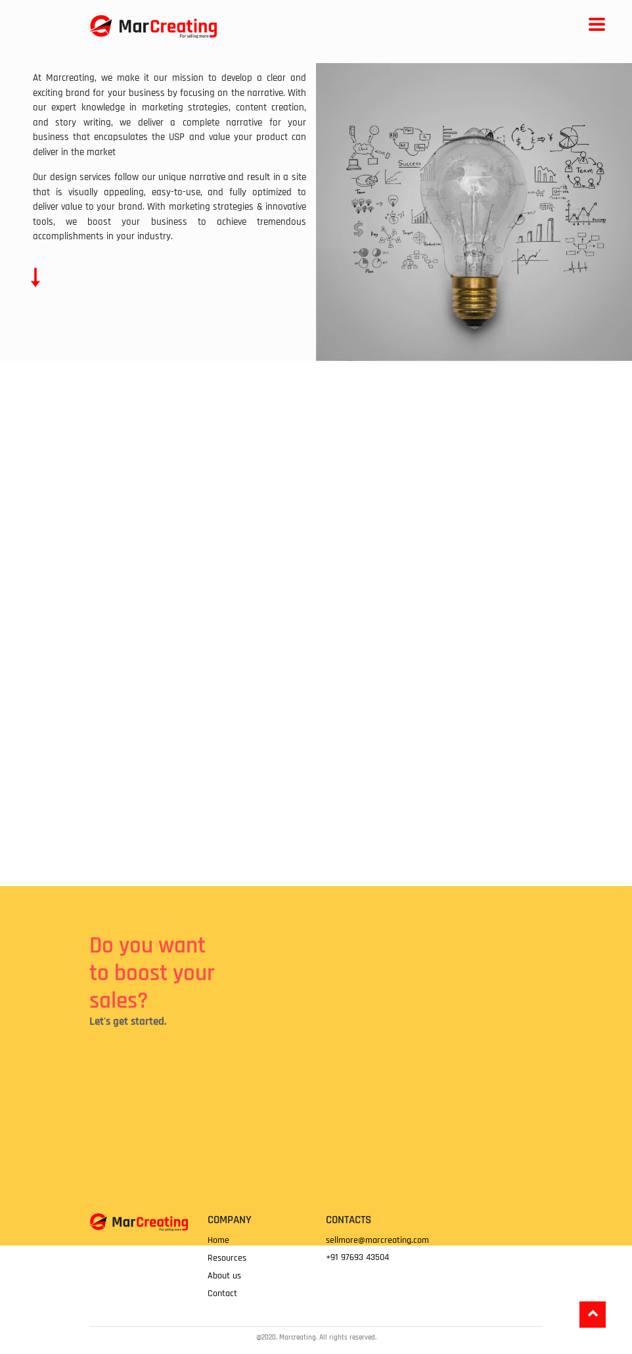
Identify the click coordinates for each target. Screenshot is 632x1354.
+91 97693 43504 (357, 1257)
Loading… (395, 1152)
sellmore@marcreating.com (377, 1240)
